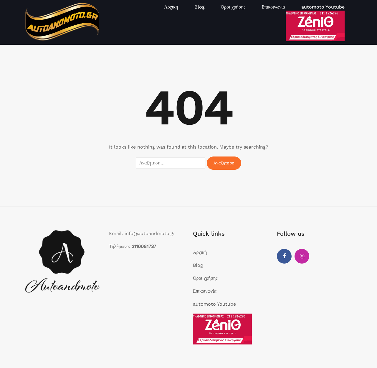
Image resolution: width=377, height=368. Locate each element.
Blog (199, 7)
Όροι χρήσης (233, 7)
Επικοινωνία (273, 7)
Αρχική (171, 7)
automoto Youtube (323, 7)
